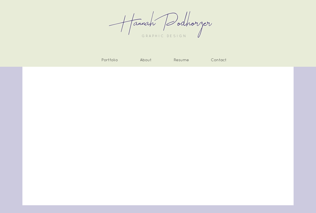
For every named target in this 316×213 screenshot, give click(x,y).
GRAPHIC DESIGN (164, 36)
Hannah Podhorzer (164, 23)
